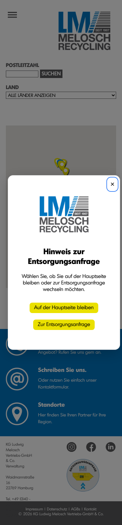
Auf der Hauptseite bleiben (64, 307)
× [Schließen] (112, 184)
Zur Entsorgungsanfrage (64, 324)
